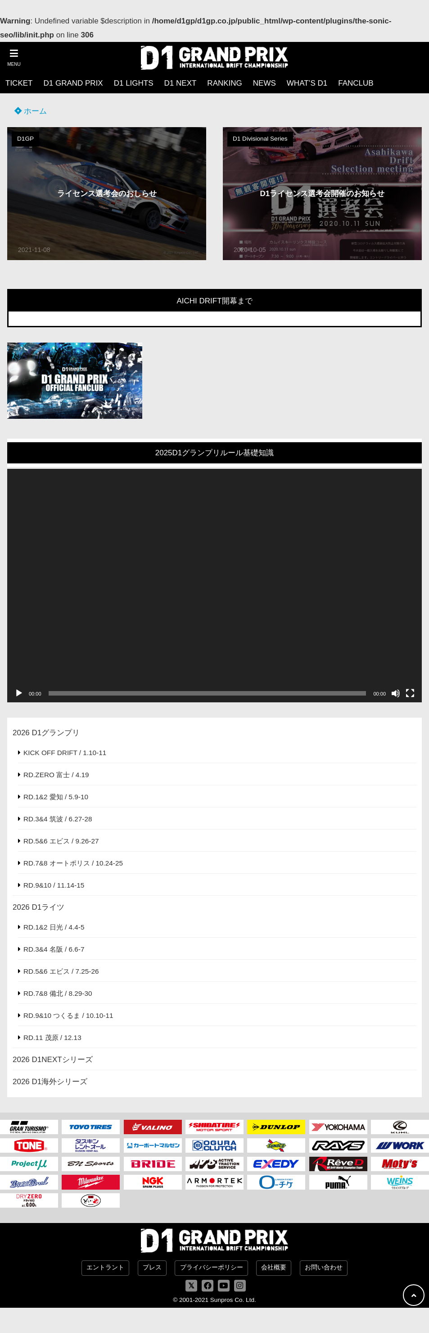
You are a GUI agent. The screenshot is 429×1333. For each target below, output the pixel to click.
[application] (214, 585)
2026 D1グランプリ (46, 732)
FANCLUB (355, 83)
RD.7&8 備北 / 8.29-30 (57, 993)
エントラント (105, 1267)
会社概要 (273, 1267)
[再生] (18, 693)
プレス (152, 1267)
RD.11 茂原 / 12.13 (52, 1037)
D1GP (25, 138)
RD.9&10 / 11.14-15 (53, 885)
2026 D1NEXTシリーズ (53, 1059)
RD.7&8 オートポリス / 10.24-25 (73, 863)
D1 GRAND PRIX (73, 83)
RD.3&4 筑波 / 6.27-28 (57, 819)
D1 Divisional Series (260, 138)
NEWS (264, 83)
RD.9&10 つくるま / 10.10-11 (68, 1015)
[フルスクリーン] (410, 693)
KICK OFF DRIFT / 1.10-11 (64, 752)
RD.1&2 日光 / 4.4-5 (53, 927)
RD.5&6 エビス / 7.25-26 (61, 971)
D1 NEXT (180, 83)
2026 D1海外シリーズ (50, 1081)
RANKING (224, 83)
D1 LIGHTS (134, 83)
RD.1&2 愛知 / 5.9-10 (55, 797)
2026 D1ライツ (38, 907)
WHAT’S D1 (307, 83)
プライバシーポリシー (211, 1267)
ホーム (30, 111)
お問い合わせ (324, 1267)
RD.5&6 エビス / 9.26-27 (61, 841)
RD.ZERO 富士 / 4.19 (56, 775)
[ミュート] (395, 693)
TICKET (18, 83)
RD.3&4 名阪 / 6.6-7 (53, 949)
